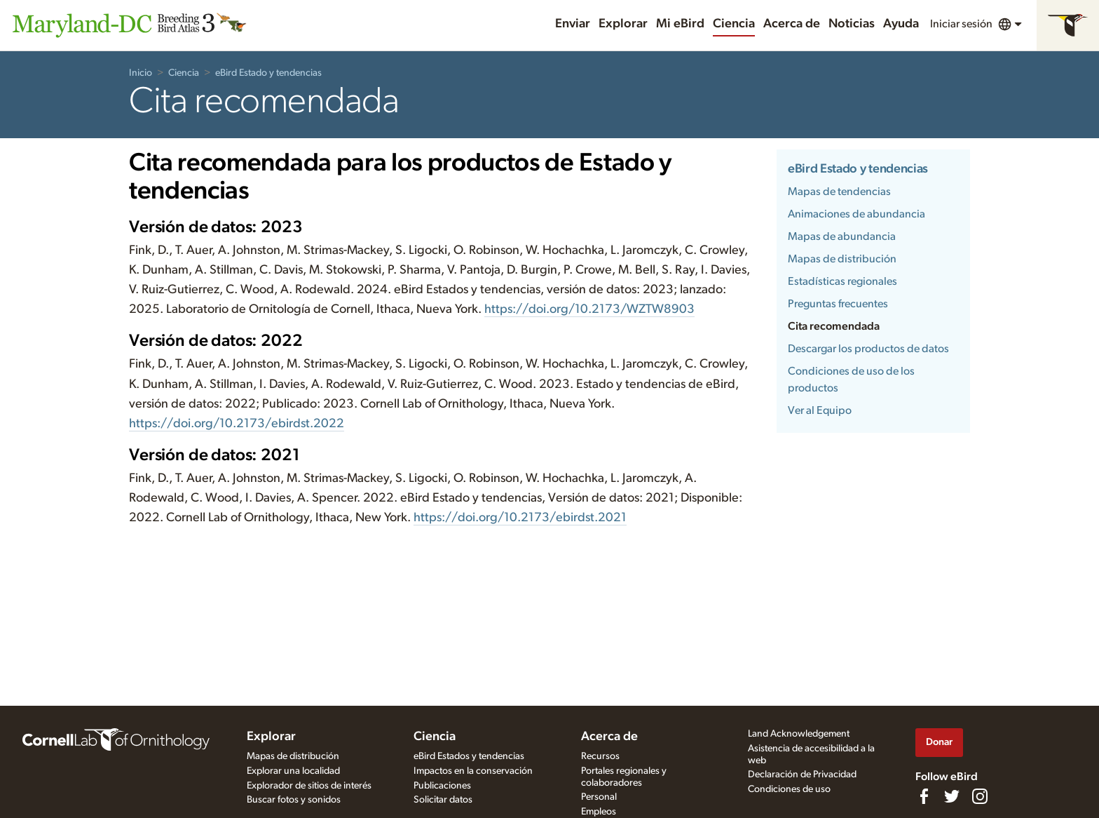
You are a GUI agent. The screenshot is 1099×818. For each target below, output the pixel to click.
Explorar (623, 24)
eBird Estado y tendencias (268, 73)
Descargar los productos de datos (868, 348)
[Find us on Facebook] (923, 796)
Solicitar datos (443, 800)
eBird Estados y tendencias (469, 756)
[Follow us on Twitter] (951, 796)
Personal (599, 797)
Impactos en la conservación (473, 771)
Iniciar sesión (961, 23)
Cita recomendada (834, 326)
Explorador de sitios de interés (309, 786)
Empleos (598, 812)
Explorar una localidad (293, 771)
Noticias (851, 24)
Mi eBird (680, 24)
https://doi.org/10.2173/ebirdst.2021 (520, 517)
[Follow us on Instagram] (979, 796)
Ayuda (901, 24)
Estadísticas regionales (842, 281)
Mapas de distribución (842, 258)
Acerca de (791, 24)
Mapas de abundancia (842, 236)
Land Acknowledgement (798, 734)
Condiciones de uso (789, 789)
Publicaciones (442, 786)
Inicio (140, 73)
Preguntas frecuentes (838, 303)
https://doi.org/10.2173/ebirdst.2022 (236, 423)
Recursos (600, 756)
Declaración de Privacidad (802, 774)
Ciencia (734, 24)
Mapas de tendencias (839, 191)
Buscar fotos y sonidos (294, 800)
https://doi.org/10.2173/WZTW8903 (589, 309)
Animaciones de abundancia (856, 214)
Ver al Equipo (820, 410)
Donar (939, 742)
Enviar (572, 24)
